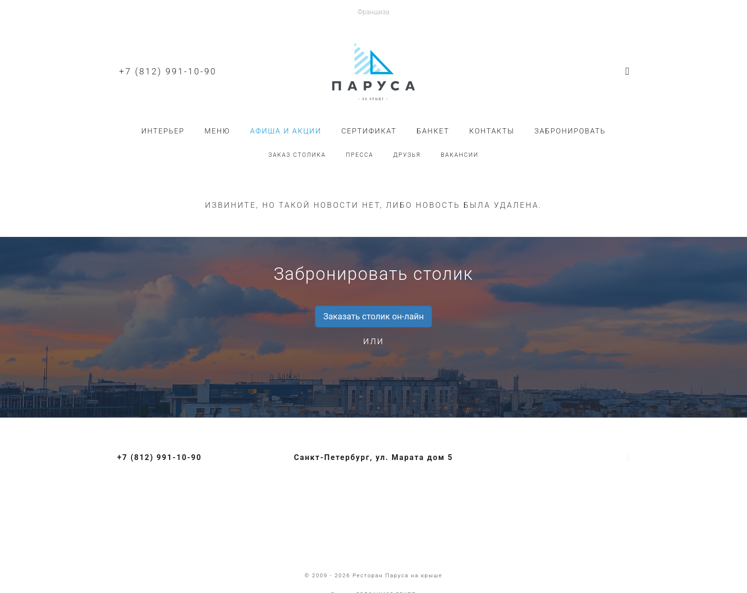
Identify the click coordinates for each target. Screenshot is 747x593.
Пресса (360, 155)
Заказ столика (297, 155)
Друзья (407, 155)
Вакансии (459, 155)
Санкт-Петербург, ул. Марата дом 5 (373, 457)
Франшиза (373, 12)
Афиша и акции (286, 131)
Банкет (432, 131)
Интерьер (163, 131)
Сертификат (369, 131)
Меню (217, 131)
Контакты (492, 131)
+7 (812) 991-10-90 (168, 71)
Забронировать (570, 131)
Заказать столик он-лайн (373, 316)
